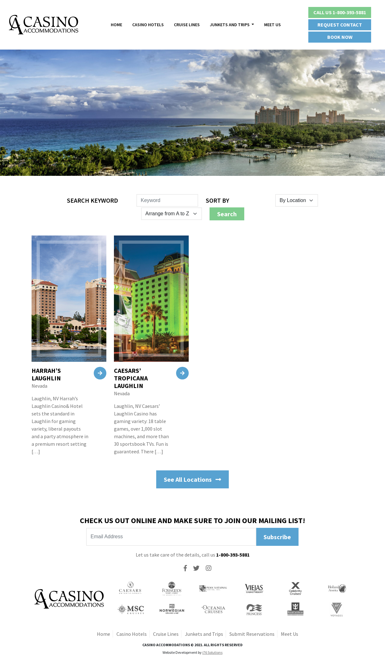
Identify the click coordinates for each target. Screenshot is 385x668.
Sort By (217, 200)
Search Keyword (92, 200)
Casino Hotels (148, 24)
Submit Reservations (252, 634)
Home (116, 24)
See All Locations (192, 479)
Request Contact (339, 24)
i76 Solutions (212, 652)
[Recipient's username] (171, 537)
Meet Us (272, 24)
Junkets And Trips (230, 24)
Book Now (339, 37)
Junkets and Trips (204, 634)
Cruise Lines (187, 24)
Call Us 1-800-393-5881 (339, 12)
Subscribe (277, 537)
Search (227, 214)
